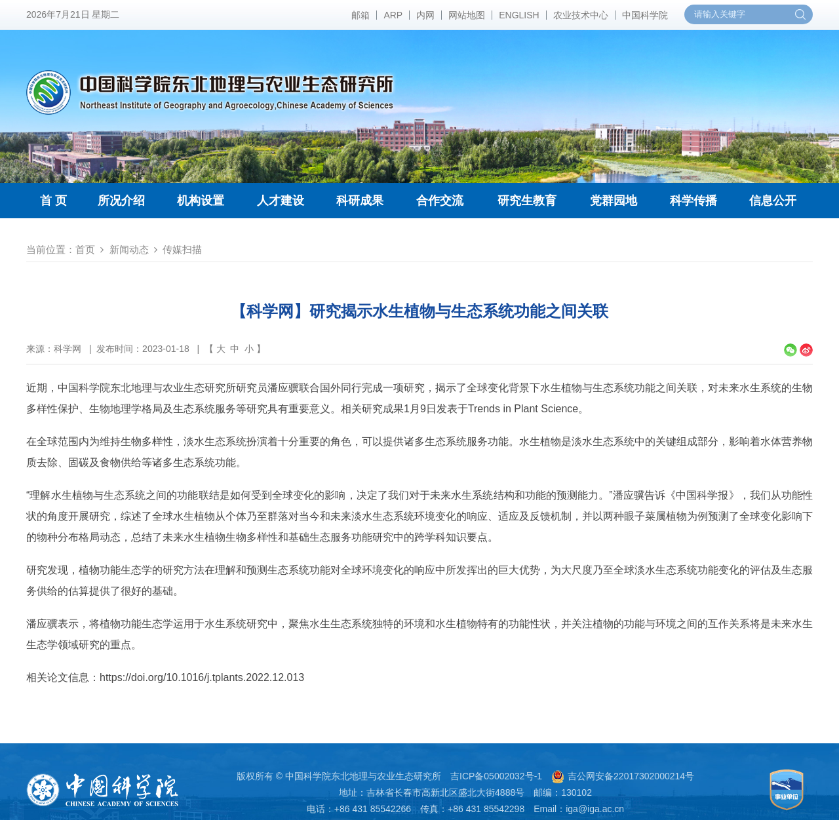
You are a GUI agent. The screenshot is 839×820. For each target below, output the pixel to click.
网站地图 (466, 15)
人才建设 (280, 200)
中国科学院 (645, 15)
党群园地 (613, 200)
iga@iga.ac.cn (595, 809)
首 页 (53, 200)
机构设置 (200, 200)
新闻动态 (129, 249)
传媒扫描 (182, 249)
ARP (392, 15)
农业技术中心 (580, 15)
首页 (85, 249)
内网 (425, 15)
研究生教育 (527, 200)
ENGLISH (519, 15)
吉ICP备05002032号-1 (496, 776)
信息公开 (772, 200)
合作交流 (439, 200)
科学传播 (693, 200)
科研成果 (359, 200)
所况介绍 (121, 200)
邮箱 (360, 15)
